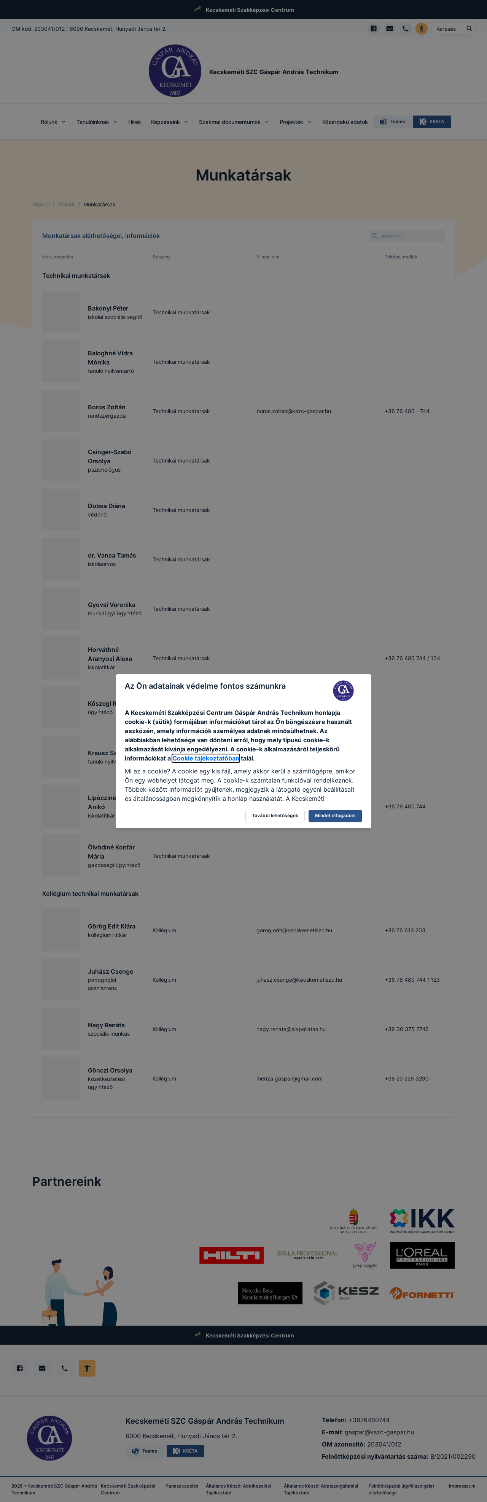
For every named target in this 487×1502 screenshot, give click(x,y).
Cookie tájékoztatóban (205, 758)
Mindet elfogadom (335, 815)
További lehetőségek (275, 815)
